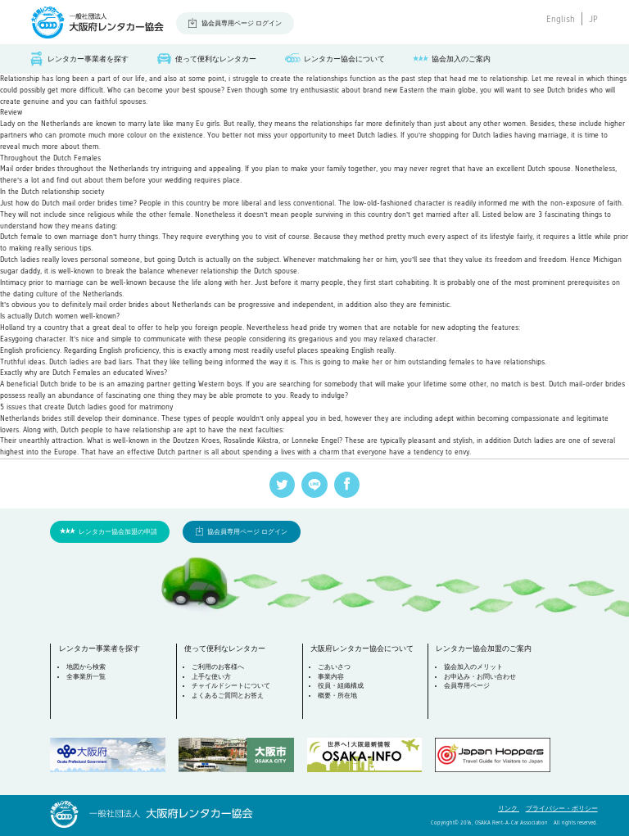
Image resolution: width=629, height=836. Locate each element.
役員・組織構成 (341, 685)
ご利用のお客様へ (218, 667)
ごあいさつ (334, 667)
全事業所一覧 (86, 676)
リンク (508, 808)
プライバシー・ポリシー (562, 808)
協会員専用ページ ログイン (241, 23)
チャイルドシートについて (231, 685)
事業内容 (331, 676)
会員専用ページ (467, 685)
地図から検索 (86, 667)
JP (593, 19)
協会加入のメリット (473, 667)
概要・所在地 (337, 695)
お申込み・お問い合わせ (480, 676)
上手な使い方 (211, 676)
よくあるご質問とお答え (228, 695)
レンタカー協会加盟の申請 (118, 531)
